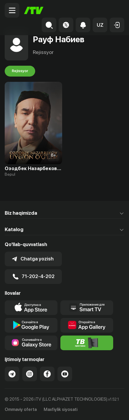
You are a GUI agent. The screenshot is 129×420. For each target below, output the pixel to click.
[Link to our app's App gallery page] (86, 325)
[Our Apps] (86, 307)
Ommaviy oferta (21, 409)
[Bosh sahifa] (33, 10)
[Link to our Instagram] (29, 374)
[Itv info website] (86, 343)
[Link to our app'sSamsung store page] (31, 343)
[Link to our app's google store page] (31, 325)
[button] (100, 25)
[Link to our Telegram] (12, 374)
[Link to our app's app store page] (31, 307)
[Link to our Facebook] (47, 374)
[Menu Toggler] (12, 10)
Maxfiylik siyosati (60, 409)
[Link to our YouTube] (64, 374)
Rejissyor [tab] (20, 71)
